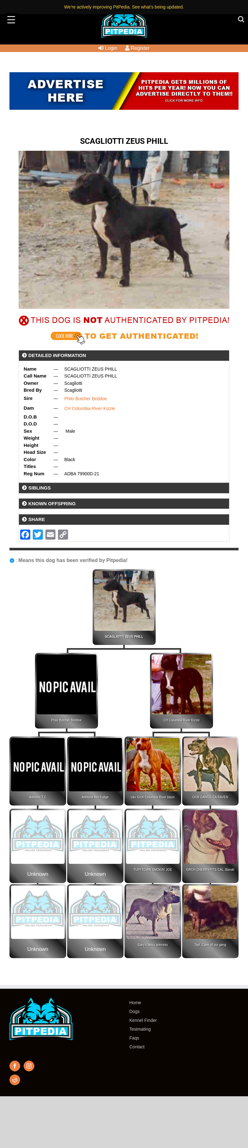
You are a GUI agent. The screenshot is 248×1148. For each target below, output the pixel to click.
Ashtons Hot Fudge (95, 797)
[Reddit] (14, 1080)
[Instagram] (29, 1066)
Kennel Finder (143, 1020)
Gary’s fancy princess (153, 944)
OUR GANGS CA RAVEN (210, 797)
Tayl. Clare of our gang (210, 944)
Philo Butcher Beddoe (85, 398)
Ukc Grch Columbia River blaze (153, 797)
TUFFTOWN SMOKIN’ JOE (153, 869)
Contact (137, 1046)
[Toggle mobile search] (241, 19)
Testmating (140, 1029)
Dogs (135, 1011)
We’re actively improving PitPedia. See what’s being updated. (124, 6)
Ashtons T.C (37, 797)
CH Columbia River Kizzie (89, 408)
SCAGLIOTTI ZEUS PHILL (124, 636)
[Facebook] (14, 1066)
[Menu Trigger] (11, 19)
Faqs (134, 1037)
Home (135, 1002)
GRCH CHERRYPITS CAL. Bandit (210, 869)
